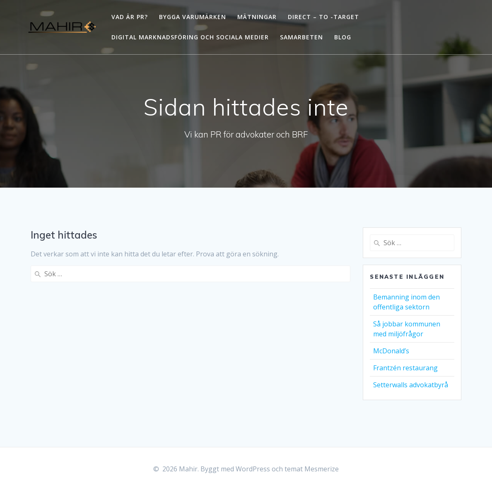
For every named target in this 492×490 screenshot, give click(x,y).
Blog (342, 37)
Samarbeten (301, 37)
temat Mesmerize (312, 468)
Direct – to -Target (323, 17)
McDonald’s (391, 350)
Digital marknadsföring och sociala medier (190, 37)
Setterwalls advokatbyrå (410, 384)
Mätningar (257, 17)
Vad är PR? (129, 17)
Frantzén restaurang (405, 367)
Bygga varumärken (192, 17)
